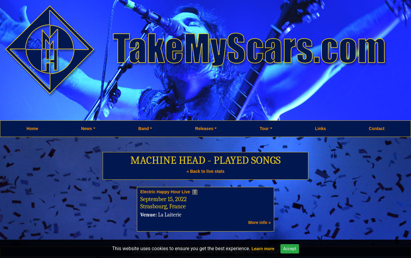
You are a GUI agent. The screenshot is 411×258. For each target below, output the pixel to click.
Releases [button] (204, 128)
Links (320, 128)
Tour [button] (264, 128)
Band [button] (143, 128)
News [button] (86, 128)
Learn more (263, 248)
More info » (259, 222)
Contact (377, 128)
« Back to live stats (205, 171)
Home (32, 128)
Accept (289, 248)
